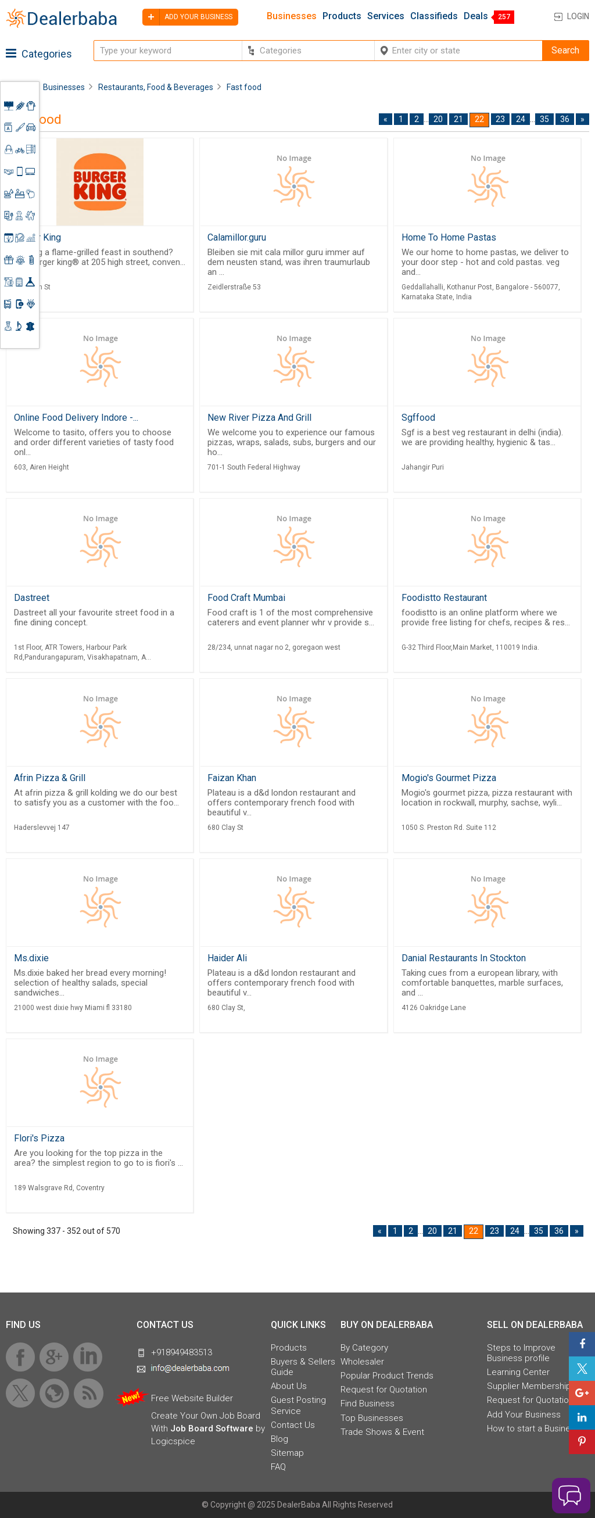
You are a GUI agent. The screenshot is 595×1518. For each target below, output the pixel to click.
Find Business (367, 1403)
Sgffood (418, 417)
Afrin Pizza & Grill (49, 777)
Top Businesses (371, 1418)
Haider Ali (227, 958)
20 (438, 119)
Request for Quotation (383, 1389)
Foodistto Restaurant (444, 597)
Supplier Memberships (531, 1386)
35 (544, 119)
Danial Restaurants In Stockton (464, 958)
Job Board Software (211, 1428)
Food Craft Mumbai (246, 597)
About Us (289, 1386)
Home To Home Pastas (449, 237)
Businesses (292, 16)
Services (385, 16)
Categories (39, 54)
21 (458, 119)
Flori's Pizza (39, 1138)
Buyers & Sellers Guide (303, 1366)
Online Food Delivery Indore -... (76, 417)
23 (500, 119)
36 (564, 119)
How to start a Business (533, 1428)
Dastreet (31, 597)
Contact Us (293, 1425)
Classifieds (434, 16)
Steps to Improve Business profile (521, 1352)
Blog (279, 1439)
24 (520, 119)
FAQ (278, 1467)
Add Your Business (524, 1414)
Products (341, 16)
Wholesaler (362, 1361)
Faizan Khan (231, 777)
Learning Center (518, 1372)
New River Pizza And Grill (259, 417)
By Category (364, 1347)
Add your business (187, 17)
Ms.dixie (31, 958)
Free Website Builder (192, 1398)
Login (578, 16)
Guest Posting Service (298, 1405)
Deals (476, 16)
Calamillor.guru (236, 237)
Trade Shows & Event (382, 1432)
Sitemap (287, 1453)
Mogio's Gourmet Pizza (449, 777)
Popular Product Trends (386, 1375)
